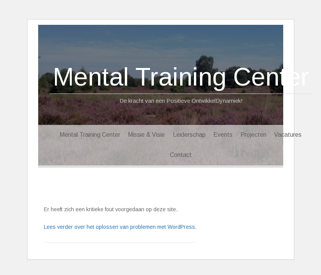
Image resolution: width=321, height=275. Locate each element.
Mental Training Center (181, 77)
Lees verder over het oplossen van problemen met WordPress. (120, 227)
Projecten (253, 134)
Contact (181, 155)
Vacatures (288, 134)
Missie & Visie (146, 134)
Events (222, 134)
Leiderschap (189, 134)
